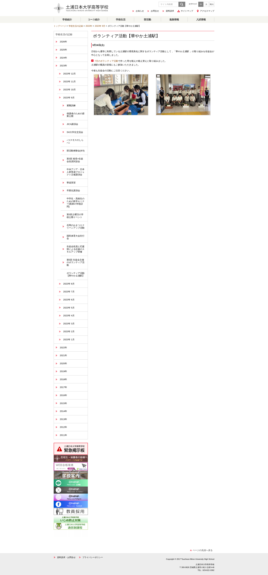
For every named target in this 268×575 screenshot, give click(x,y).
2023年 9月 (100, 26)
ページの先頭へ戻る (203, 550)
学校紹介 (67, 19)
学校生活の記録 (76, 26)
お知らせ (140, 11)
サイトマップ (187, 11)
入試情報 (201, 19)
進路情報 (174, 19)
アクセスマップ (207, 11)
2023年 (89, 26)
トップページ (60, 26)
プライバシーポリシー (92, 557)
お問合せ (155, 11)
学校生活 (120, 19)
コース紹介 (94, 19)
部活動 (147, 19)
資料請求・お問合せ (66, 557)
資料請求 (170, 11)
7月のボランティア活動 (106, 61)
